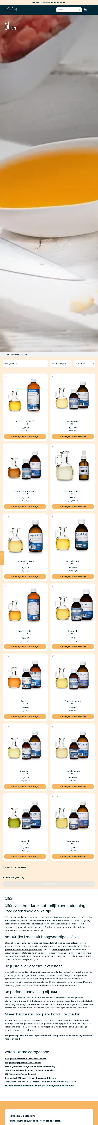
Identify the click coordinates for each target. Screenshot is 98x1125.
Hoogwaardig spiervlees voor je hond (23, 1062)
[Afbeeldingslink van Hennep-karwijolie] (73, 466)
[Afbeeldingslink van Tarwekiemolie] (73, 816)
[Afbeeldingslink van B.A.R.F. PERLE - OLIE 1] (25, 396)
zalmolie (26, 943)
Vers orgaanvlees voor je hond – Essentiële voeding (30, 1066)
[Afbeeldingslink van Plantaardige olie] (73, 676)
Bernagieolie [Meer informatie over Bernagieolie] (73, 421)
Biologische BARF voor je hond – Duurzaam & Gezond (30, 1078)
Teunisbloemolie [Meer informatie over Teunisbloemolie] (73, 771)
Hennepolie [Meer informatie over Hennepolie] (25, 841)
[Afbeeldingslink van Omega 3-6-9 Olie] (25, 536)
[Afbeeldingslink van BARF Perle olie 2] (25, 606)
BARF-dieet (10, 920)
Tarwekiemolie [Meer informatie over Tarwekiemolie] (72, 841)
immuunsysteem (60, 949)
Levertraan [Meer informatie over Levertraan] (25, 771)
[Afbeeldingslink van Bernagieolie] (73, 396)
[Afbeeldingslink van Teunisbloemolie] (73, 746)
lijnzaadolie (48, 943)
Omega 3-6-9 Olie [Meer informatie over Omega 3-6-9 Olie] (25, 561)
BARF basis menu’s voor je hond (20, 1074)
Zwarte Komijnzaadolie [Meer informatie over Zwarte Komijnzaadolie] (25, 491)
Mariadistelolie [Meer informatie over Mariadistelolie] (72, 561)
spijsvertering (45, 953)
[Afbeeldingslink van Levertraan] (25, 746)
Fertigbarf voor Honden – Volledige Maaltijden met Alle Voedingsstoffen (40, 1082)
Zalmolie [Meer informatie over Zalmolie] (25, 701)
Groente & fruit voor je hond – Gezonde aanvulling (29, 1070)
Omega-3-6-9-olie (28, 1001)
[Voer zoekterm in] (69, 10)
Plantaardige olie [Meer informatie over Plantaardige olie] (73, 701)
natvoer (47, 920)
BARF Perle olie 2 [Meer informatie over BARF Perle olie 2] (25, 631)
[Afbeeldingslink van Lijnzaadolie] (73, 606)
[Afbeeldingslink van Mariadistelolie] (73, 536)
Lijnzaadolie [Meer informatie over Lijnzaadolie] (73, 631)
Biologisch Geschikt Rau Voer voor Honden (25, 1058)
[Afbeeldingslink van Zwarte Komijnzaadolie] (25, 466)
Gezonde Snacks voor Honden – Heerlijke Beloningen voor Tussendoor (39, 1085)
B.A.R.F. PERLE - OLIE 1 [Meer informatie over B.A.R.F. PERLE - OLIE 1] (25, 421)
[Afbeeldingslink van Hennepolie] (25, 816)
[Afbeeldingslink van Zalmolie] (25, 676)
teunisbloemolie (74, 943)
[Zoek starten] (80, 10)
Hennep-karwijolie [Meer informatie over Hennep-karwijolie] (73, 491)
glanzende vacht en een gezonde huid (23, 949)
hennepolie (36, 943)
